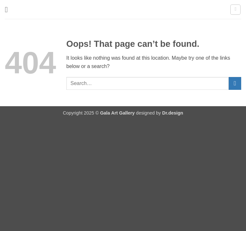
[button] (8, 9)
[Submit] (235, 83)
